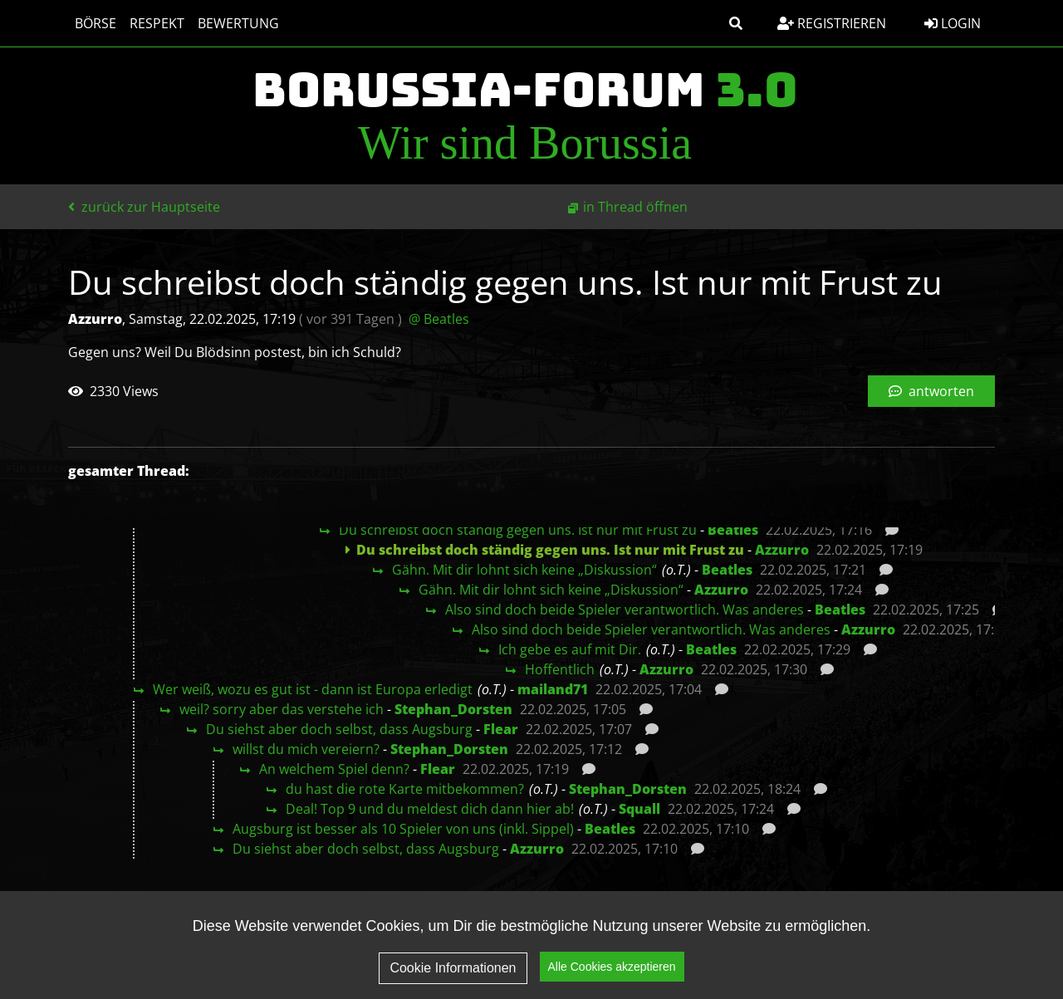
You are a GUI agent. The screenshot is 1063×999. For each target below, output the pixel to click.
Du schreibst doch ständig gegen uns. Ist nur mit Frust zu (518, 530)
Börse (95, 23)
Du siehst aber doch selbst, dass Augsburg (339, 729)
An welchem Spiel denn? (334, 769)
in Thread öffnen (635, 207)
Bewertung (238, 23)
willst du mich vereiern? (306, 749)
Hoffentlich (560, 669)
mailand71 (552, 689)
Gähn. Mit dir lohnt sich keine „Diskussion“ (524, 570)
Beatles (733, 530)
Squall (639, 809)
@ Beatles (439, 319)
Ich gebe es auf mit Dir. (569, 649)
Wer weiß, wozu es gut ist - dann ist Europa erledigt (312, 689)
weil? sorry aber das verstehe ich (281, 709)
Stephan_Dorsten (453, 709)
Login (952, 23)
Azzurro (782, 550)
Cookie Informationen (452, 970)
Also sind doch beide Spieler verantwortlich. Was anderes (624, 609)
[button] (735, 23)
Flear (500, 729)
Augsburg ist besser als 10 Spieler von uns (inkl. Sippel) (403, 829)
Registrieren (831, 23)
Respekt (157, 23)
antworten (931, 391)
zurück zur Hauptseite (144, 207)
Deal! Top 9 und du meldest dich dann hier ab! (429, 809)
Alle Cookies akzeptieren (612, 969)
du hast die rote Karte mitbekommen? (404, 789)
